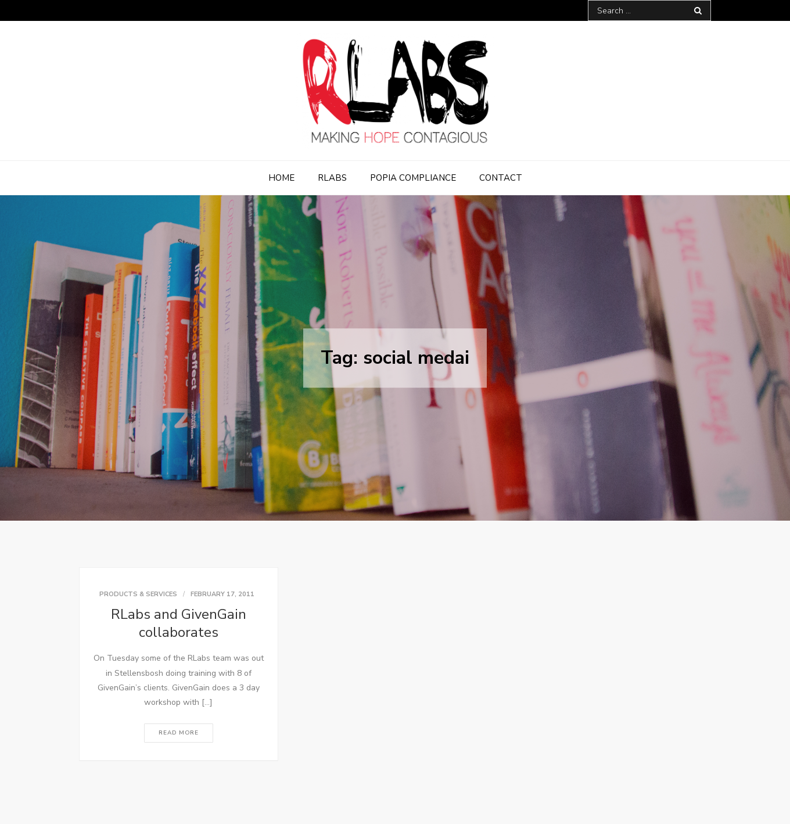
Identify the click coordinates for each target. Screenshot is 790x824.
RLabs (332, 178)
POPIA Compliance (413, 178)
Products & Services (138, 594)
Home (281, 178)
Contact (500, 178)
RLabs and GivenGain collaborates (178, 623)
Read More (179, 733)
